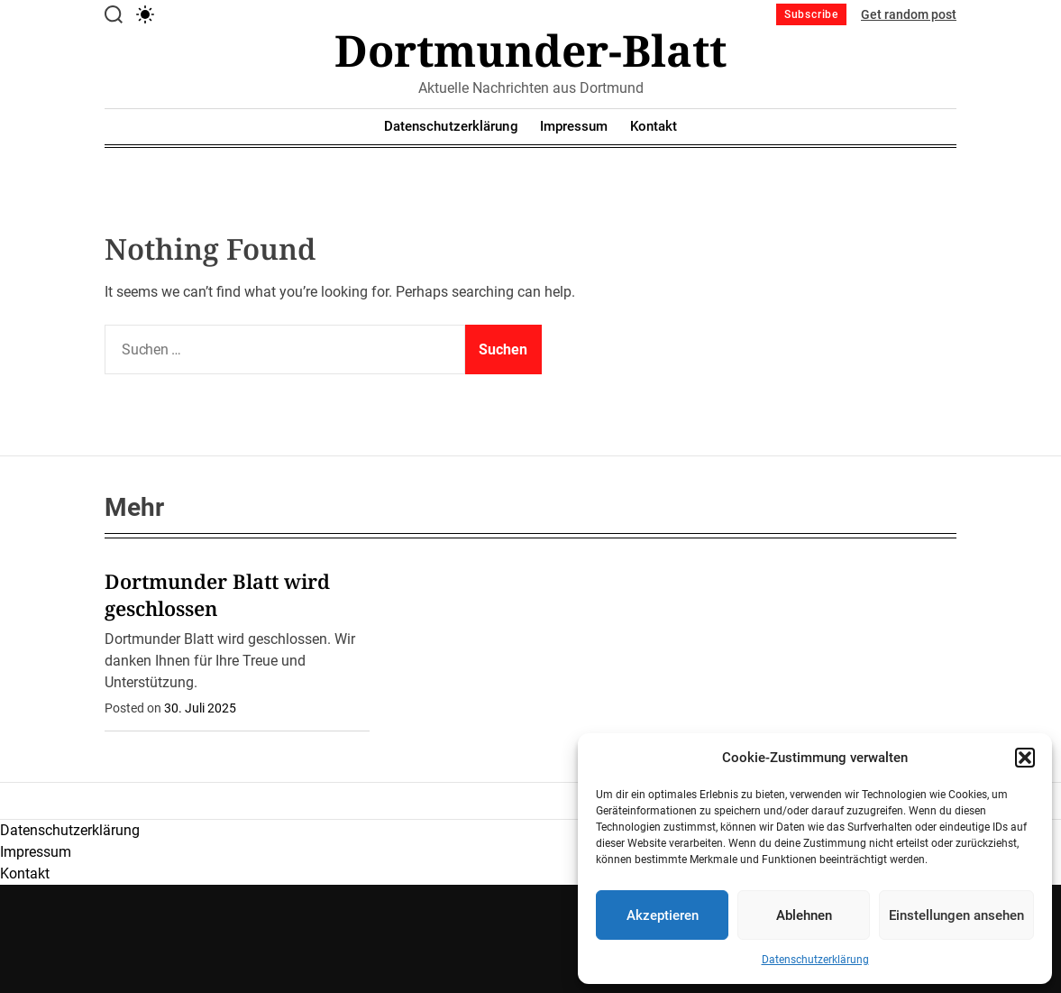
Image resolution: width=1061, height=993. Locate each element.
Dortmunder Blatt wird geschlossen (217, 594)
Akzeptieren (663, 915)
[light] (145, 14)
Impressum (574, 126)
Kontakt (654, 126)
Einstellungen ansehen (956, 915)
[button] (1025, 758)
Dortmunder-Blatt (530, 50)
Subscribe (811, 14)
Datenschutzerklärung (815, 959)
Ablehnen (804, 915)
